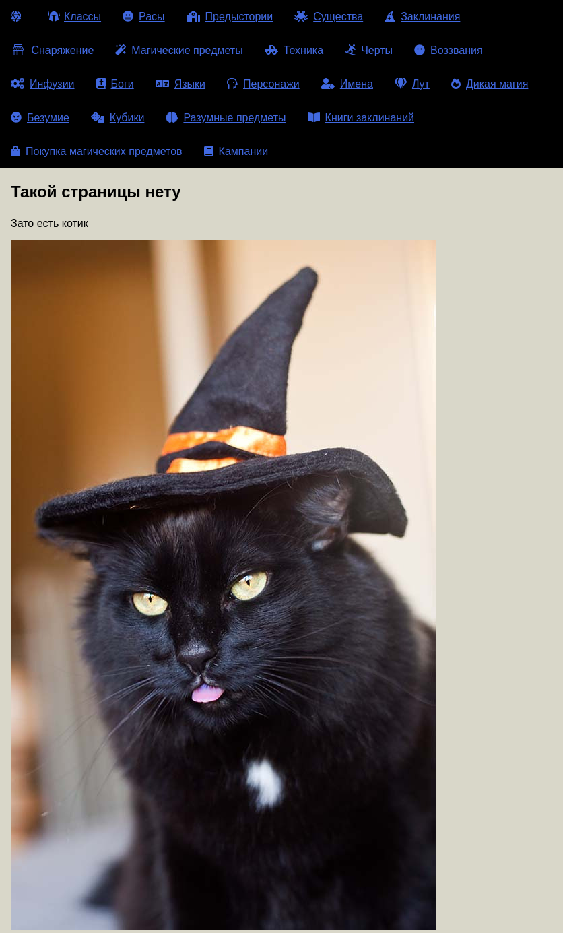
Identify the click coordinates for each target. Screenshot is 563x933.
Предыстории (230, 16)
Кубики (118, 117)
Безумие (40, 117)
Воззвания (448, 50)
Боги (115, 84)
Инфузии (43, 84)
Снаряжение (52, 50)
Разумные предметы (226, 117)
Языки (180, 84)
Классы (74, 16)
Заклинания (422, 16)
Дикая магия (489, 84)
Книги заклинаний (361, 117)
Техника (294, 50)
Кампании (236, 151)
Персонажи (263, 84)
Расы (144, 16)
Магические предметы (178, 50)
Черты (369, 50)
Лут (412, 84)
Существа (328, 16)
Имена (347, 84)
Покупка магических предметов (97, 151)
